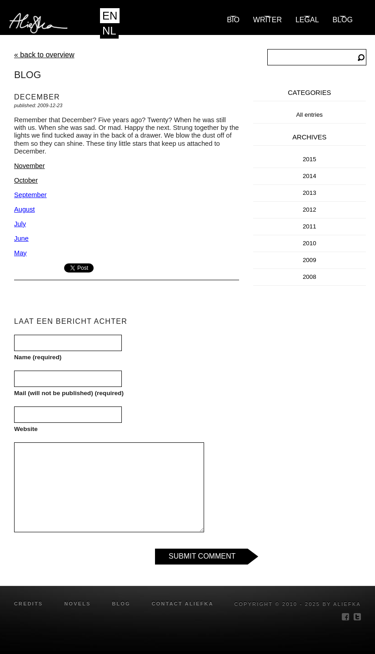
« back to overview (44, 55)
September (30, 194)
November (29, 165)
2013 (309, 192)
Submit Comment (202, 556)
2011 (309, 226)
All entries (309, 114)
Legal (307, 20)
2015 (309, 159)
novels (77, 603)
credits (28, 603)
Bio (233, 20)
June (21, 238)
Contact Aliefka (183, 603)
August (24, 209)
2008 (309, 276)
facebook (345, 616)
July (20, 224)
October (26, 180)
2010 (309, 243)
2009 (309, 260)
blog (343, 20)
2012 (309, 209)
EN (109, 16)
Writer (267, 20)
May (20, 253)
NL (109, 31)
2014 (309, 176)
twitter (357, 616)
